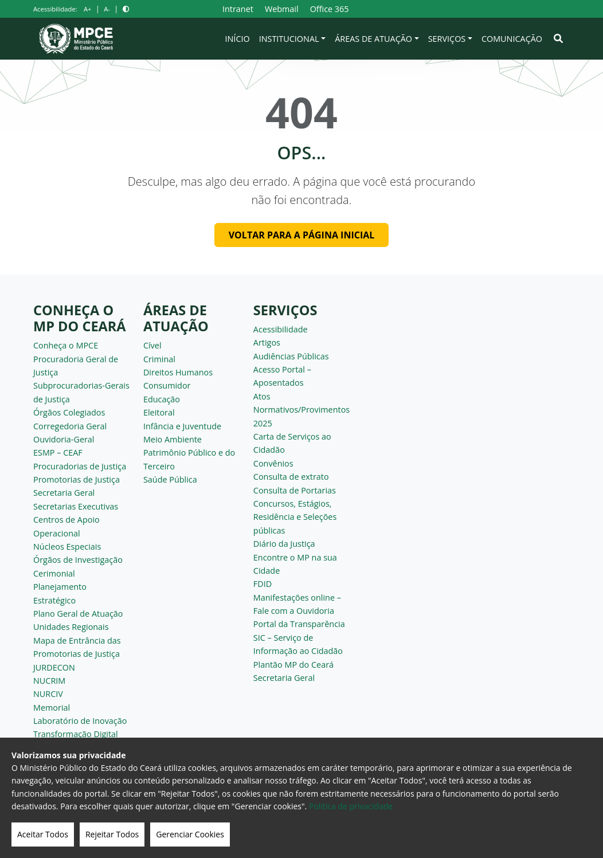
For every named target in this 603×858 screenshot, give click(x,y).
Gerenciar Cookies (190, 834)
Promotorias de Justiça (76, 479)
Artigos (266, 342)
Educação (161, 399)
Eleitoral (159, 412)
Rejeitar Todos (112, 834)
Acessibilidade (280, 329)
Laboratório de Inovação (80, 720)
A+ (87, 9)
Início (237, 38)
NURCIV (48, 693)
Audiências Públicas (291, 356)
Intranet (237, 8)
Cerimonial (54, 573)
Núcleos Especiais (67, 546)
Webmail (282, 8)
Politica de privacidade (351, 806)
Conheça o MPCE (65, 345)
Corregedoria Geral (70, 426)
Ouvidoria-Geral (64, 439)
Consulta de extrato (291, 476)
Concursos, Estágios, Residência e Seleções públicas (294, 517)
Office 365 (329, 8)
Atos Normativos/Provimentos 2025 (301, 410)
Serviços (447, 38)
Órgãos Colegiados (69, 412)
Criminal (159, 359)
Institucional (289, 38)
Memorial (51, 707)
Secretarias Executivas (75, 506)
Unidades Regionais (71, 626)
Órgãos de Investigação (78, 559)
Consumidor (167, 385)
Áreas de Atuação (373, 38)
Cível (152, 345)
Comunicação (511, 38)
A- (107, 9)
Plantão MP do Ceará (293, 664)
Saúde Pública (170, 479)
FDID (262, 583)
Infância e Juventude (182, 426)
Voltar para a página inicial (302, 235)
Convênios (273, 463)
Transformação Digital (75, 733)
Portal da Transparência (299, 623)
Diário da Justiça (284, 543)
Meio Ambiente (172, 439)
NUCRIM (49, 680)
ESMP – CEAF (58, 452)
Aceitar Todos (42, 834)
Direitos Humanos (178, 372)
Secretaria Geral (64, 492)
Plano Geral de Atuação (78, 613)
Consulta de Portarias (294, 490)
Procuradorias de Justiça (79, 466)
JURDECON (54, 667)
